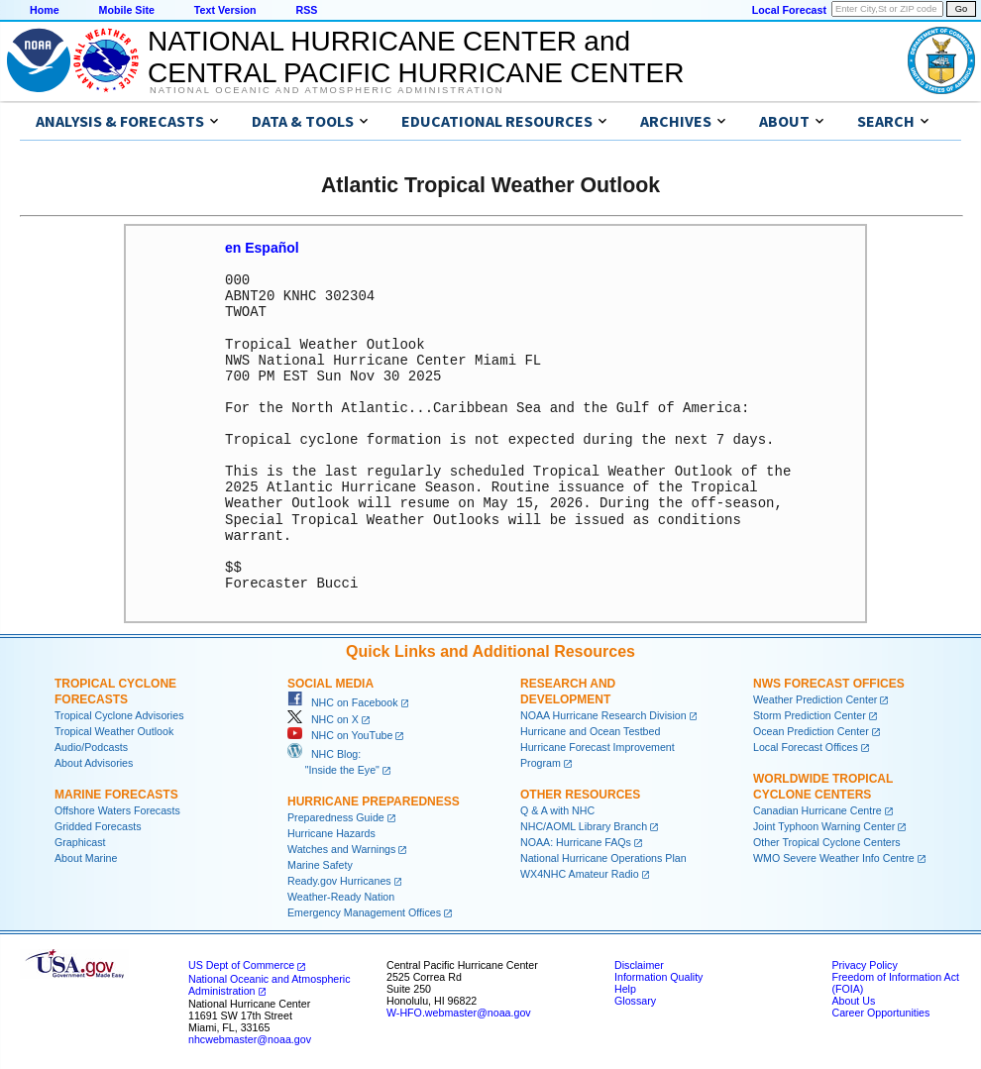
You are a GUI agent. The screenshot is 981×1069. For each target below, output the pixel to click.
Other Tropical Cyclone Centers (827, 841)
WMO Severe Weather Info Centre (834, 857)
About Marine (85, 857)
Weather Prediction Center (815, 698)
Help (625, 988)
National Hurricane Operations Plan (603, 857)
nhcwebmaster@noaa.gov (249, 1038)
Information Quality (658, 976)
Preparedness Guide (335, 816)
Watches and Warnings (341, 848)
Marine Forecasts (116, 794)
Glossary (635, 1000)
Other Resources (580, 794)
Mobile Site (127, 10)
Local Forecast (789, 10)
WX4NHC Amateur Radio (579, 873)
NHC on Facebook (342, 701)
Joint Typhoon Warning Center (824, 825)
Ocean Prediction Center (811, 730)
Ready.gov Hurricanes (339, 880)
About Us (853, 1000)
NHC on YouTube (339, 734)
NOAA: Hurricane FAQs (575, 841)
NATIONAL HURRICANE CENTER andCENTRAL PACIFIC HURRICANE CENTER (416, 57)
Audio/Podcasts (91, 746)
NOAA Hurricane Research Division (603, 714)
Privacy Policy (864, 964)
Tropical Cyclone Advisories (119, 714)
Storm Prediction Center (809, 714)
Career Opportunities (880, 1011)
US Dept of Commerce (241, 964)
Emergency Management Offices (364, 911)
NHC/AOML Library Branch (583, 825)
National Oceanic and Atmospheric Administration (326, 90)
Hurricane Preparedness (373, 800)
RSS (306, 10)
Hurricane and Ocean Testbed (590, 730)
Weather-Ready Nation (340, 896)
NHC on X (323, 718)
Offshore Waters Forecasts (117, 809)
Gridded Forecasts (98, 825)
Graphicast (80, 841)
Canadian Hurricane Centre (817, 809)
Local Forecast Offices (805, 746)
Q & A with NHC (557, 809)
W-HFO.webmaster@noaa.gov (458, 1011)
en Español (262, 248)
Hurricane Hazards (331, 832)
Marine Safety (320, 864)
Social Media (330, 683)
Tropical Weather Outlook (113, 730)
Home (44, 10)
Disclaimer (639, 964)
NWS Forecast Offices (829, 683)
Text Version (225, 10)
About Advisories (93, 762)
